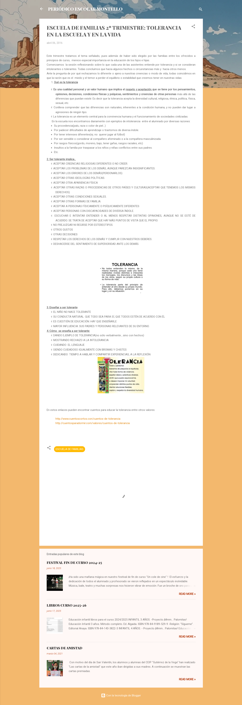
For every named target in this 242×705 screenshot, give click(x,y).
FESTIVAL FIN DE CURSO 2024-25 (74, 562)
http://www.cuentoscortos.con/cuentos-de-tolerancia (87, 418)
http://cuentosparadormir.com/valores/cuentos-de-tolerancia (92, 423)
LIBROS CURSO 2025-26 (66, 605)
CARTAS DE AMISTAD (64, 648)
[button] (193, 27)
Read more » (187, 594)
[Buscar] (200, 10)
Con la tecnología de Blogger (121, 695)
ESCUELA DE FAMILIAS (69, 449)
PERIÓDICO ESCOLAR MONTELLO (85, 9)
